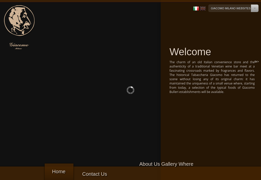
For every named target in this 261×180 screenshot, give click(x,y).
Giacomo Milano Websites (230, 8)
